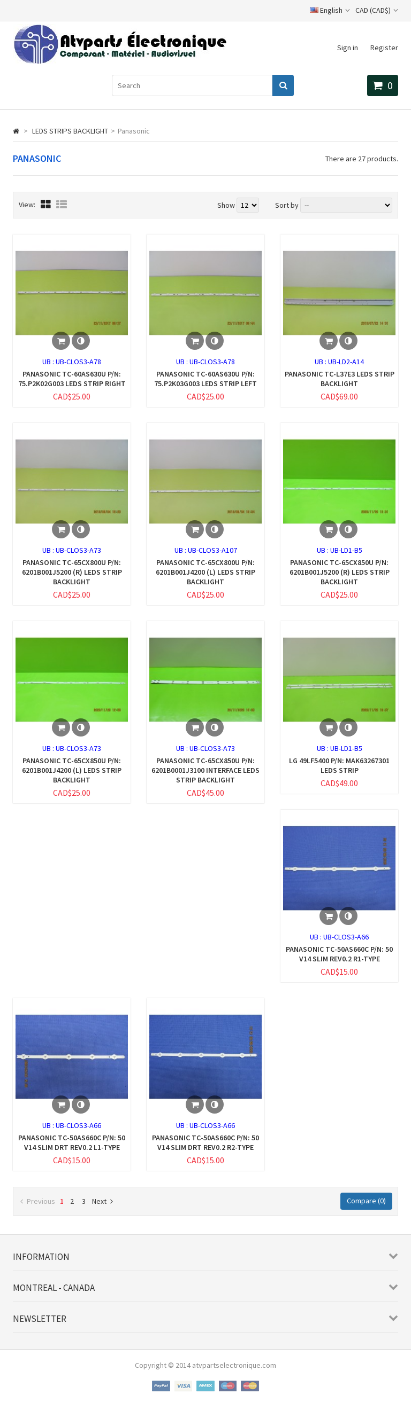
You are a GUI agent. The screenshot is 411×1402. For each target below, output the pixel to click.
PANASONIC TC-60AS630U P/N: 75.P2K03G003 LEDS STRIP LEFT (205, 378)
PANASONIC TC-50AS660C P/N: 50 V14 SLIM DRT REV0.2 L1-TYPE (71, 1142)
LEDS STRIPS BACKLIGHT (70, 131)
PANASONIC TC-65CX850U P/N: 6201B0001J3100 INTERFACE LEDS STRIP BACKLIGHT (205, 770)
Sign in (347, 47)
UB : (49, 361)
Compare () (366, 1200)
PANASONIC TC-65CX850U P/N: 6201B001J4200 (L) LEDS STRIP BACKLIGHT (71, 770)
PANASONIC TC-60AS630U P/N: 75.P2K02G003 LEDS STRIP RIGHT (72, 378)
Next (102, 1201)
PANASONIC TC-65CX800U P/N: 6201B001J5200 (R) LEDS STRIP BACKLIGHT (72, 572)
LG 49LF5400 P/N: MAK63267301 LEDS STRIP (339, 765)
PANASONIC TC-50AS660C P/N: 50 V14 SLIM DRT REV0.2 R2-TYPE (205, 1142)
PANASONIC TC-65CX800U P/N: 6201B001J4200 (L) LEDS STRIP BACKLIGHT (205, 572)
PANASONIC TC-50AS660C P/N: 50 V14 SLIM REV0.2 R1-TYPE (339, 954)
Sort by (287, 205)
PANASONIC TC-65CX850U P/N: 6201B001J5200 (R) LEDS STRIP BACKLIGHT (340, 572)
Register (384, 47)
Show (227, 205)
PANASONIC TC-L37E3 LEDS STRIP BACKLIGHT (339, 378)
